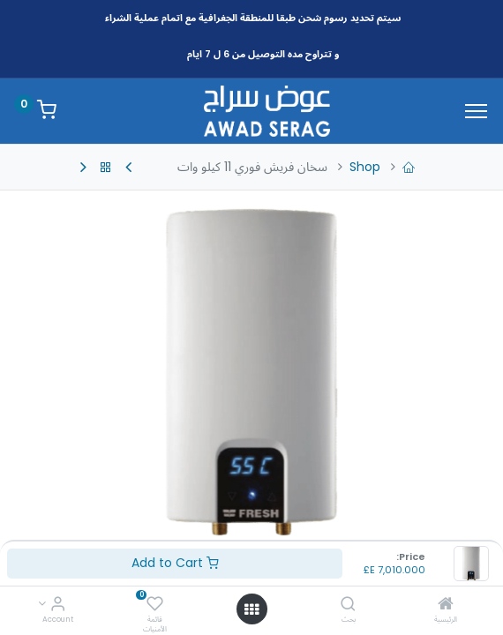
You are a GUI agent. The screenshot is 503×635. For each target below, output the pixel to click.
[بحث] (348, 605)
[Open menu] (251, 609)
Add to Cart (175, 563)
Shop (364, 167)
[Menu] (476, 111)
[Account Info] (57, 605)
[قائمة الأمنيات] (154, 605)
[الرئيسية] (446, 605)
